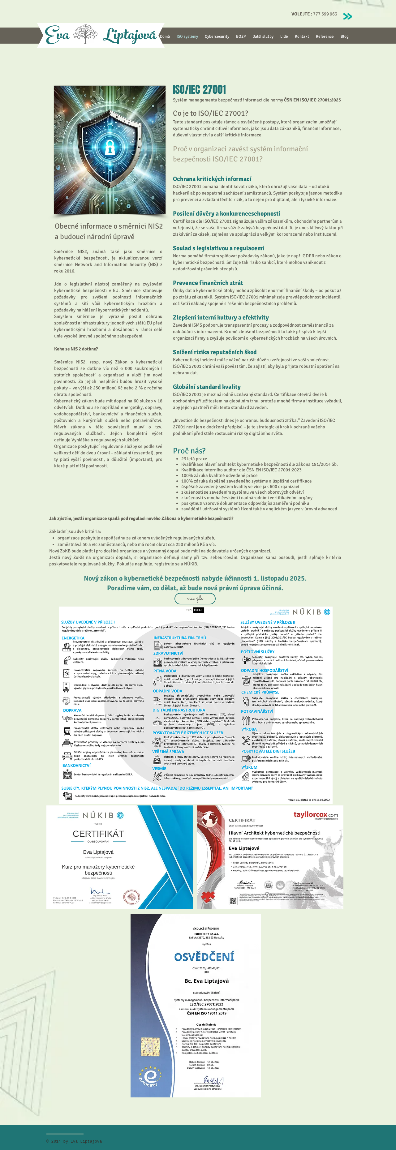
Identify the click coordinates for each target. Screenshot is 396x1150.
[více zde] (195, 598)
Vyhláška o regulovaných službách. (106, 440)
